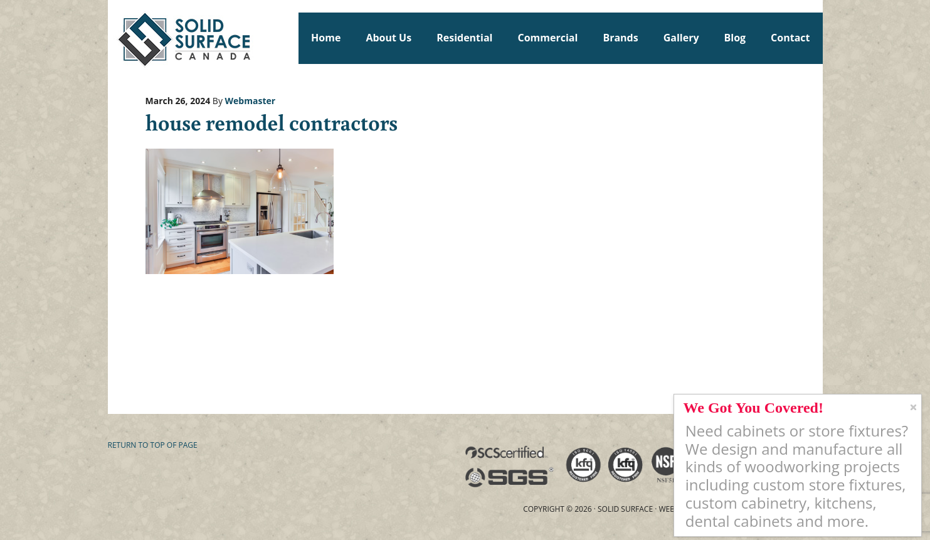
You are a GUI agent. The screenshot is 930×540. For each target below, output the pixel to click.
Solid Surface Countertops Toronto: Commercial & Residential (113, 37)
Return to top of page (153, 445)
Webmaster (250, 101)
